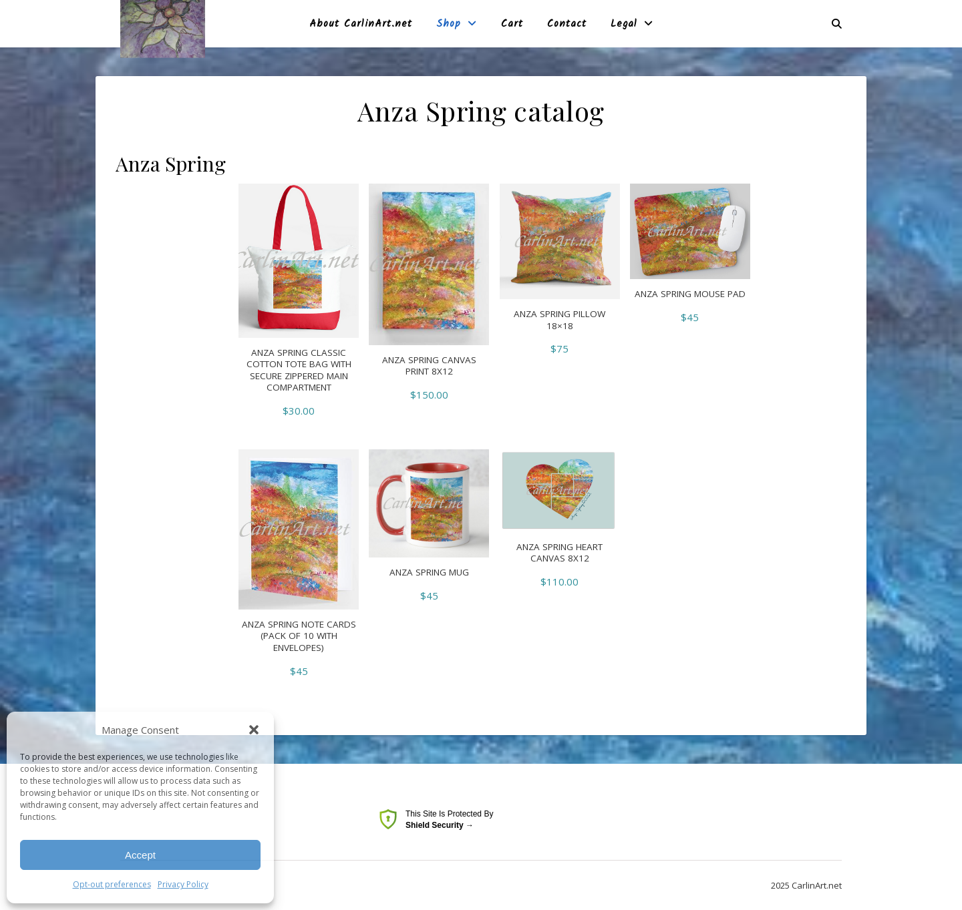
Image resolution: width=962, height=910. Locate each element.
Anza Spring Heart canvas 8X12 (559, 553)
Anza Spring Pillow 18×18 (559, 320)
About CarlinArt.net (360, 24)
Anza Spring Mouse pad (690, 294)
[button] (254, 729)
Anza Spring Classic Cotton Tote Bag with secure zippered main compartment (299, 370)
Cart (512, 24)
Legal (624, 24)
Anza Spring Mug (429, 572)
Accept (140, 855)
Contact (567, 24)
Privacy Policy (183, 884)
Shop (448, 24)
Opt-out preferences (112, 884)
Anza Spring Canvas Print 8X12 (429, 366)
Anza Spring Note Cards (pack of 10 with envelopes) (299, 636)
